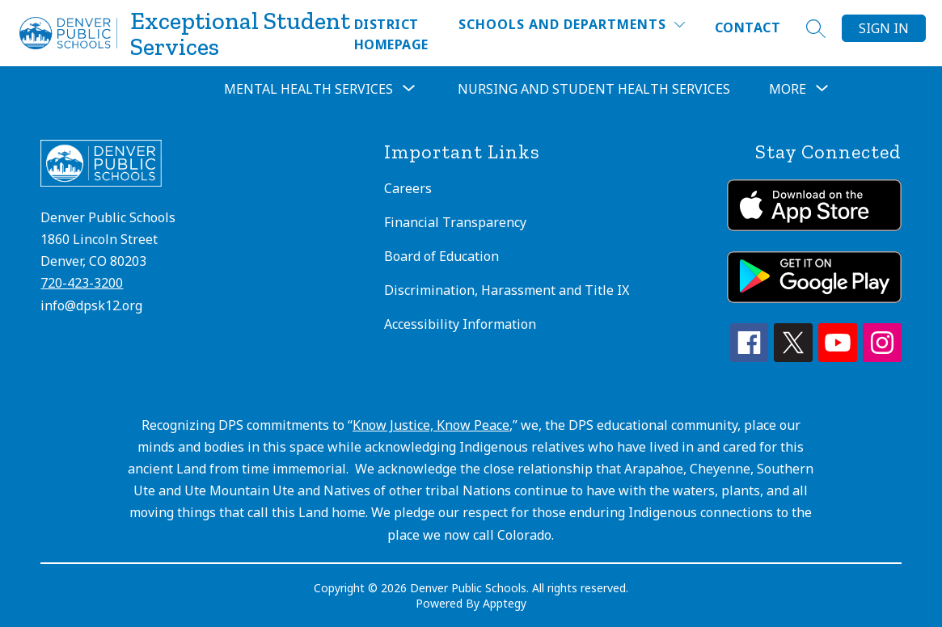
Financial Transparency (455, 222)
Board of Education (441, 256)
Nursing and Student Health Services (594, 89)
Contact (747, 27)
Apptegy (504, 603)
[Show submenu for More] (787, 89)
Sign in (884, 28)
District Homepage (391, 34)
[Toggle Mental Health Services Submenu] (409, 89)
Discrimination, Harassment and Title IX (506, 290)
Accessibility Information (460, 324)
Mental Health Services (308, 89)
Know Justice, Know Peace (431, 425)
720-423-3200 (81, 283)
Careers (408, 188)
